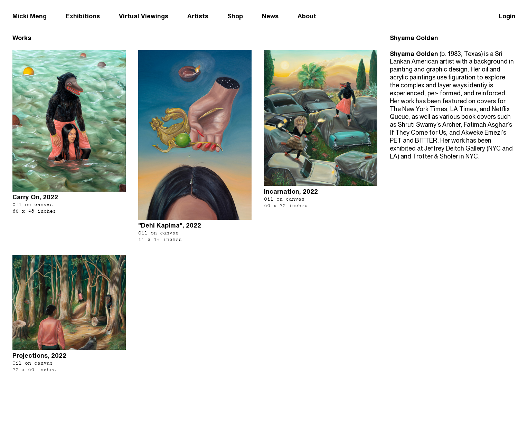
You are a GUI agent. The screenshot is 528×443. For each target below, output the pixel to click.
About (307, 16)
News (270, 16)
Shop (235, 16)
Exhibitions (83, 16)
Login (507, 16)
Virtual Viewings (143, 16)
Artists (197, 16)
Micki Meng (29, 16)
